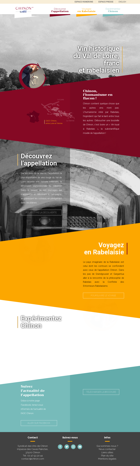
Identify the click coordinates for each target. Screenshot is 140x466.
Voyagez (86, 10)
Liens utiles (107, 452)
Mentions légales (107, 458)
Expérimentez (113, 10)
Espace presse (105, 2)
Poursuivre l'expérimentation (41, 366)
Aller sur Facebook (38, 423)
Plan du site (107, 455)
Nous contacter (107, 449)
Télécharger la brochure (101, 392)
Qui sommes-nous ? (107, 446)
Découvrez (60, 10)
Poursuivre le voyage (103, 295)
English (122, 2)
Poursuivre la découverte (41, 212)
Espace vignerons (84, 2)
